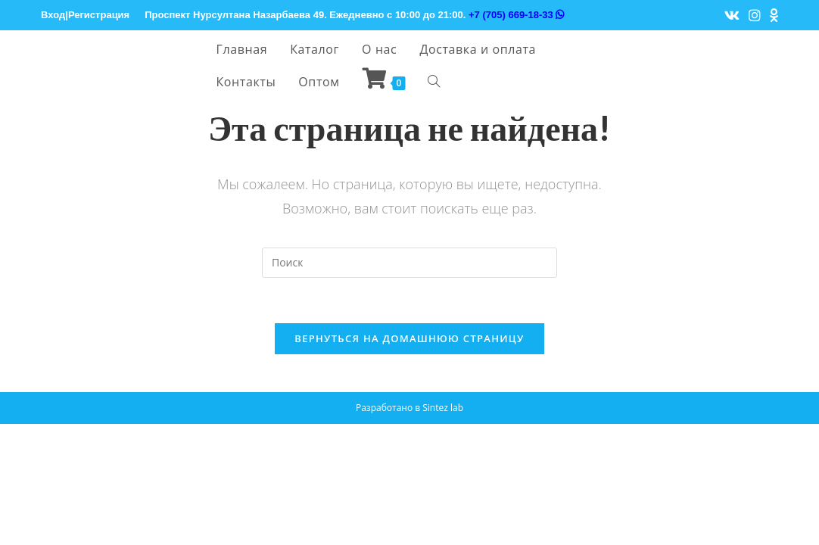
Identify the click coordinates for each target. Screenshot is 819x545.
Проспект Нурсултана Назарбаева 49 (234, 14)
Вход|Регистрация (85, 14)
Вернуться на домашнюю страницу (409, 338)
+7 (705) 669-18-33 (516, 14)
